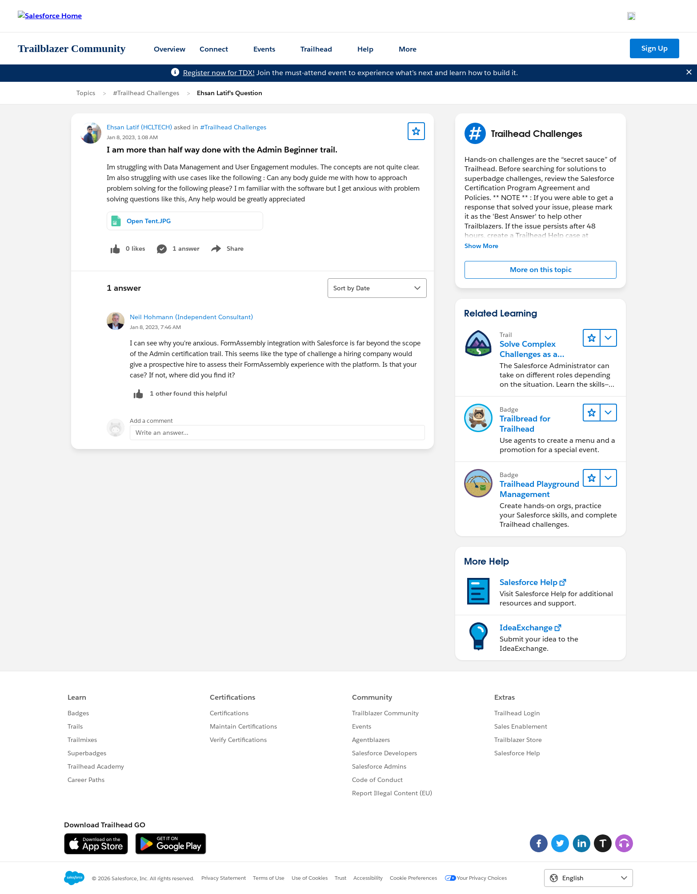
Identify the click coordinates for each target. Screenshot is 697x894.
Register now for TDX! (219, 72)
